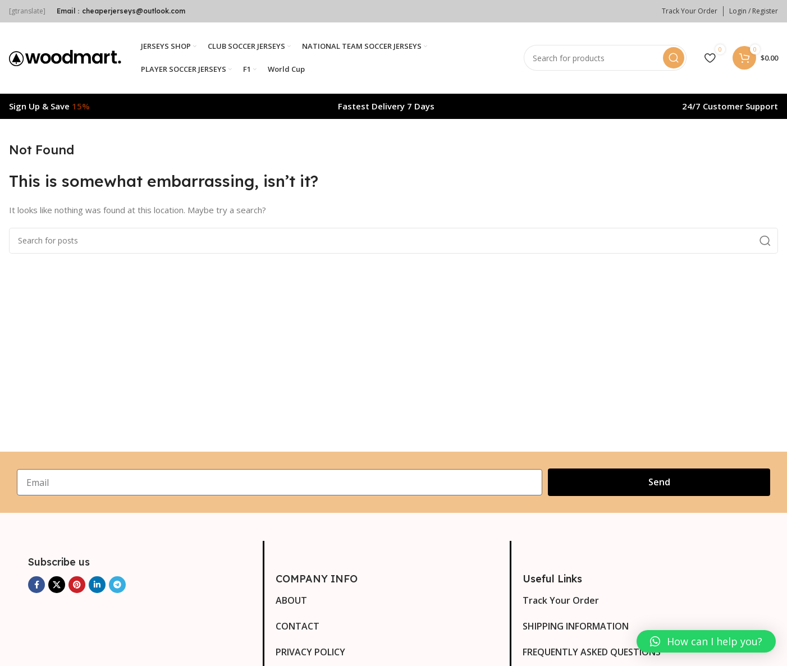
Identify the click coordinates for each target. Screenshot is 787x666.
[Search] (605, 59)
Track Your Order (561, 601)
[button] (706, 641)
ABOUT (291, 601)
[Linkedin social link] (97, 585)
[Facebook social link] (36, 585)
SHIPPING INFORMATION (576, 627)
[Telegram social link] (117, 585)
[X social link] (56, 585)
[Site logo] (65, 57)
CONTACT (297, 627)
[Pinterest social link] (76, 585)
